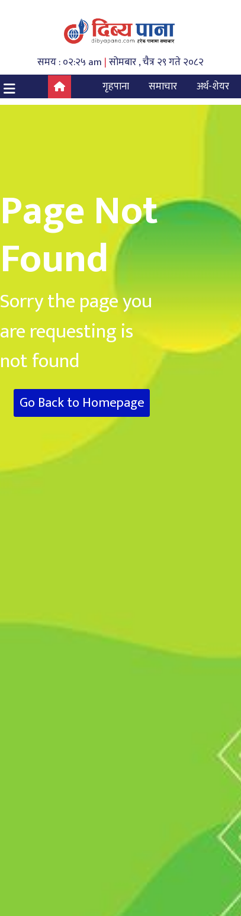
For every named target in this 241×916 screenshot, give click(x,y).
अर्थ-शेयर (213, 86)
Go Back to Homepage (82, 403)
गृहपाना (115, 86)
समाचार (163, 86)
